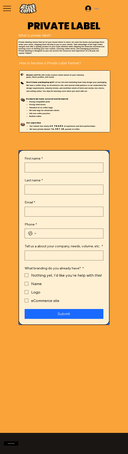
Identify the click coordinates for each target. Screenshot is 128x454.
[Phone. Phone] (68, 233)
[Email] (62, 211)
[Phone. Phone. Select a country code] (32, 233)
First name (34, 158)
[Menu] (7, 8)
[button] (11, 443)
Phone (31, 224)
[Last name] (62, 189)
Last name (34, 180)
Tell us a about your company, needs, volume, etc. (64, 246)
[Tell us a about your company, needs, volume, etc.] (62, 255)
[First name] (62, 167)
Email (30, 202)
